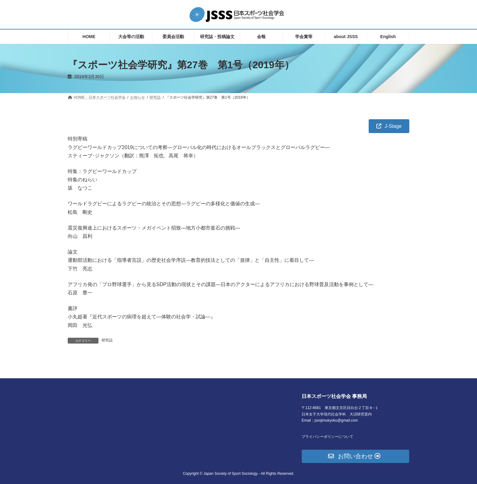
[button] (389, 126)
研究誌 (107, 340)
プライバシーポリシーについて (327, 436)
